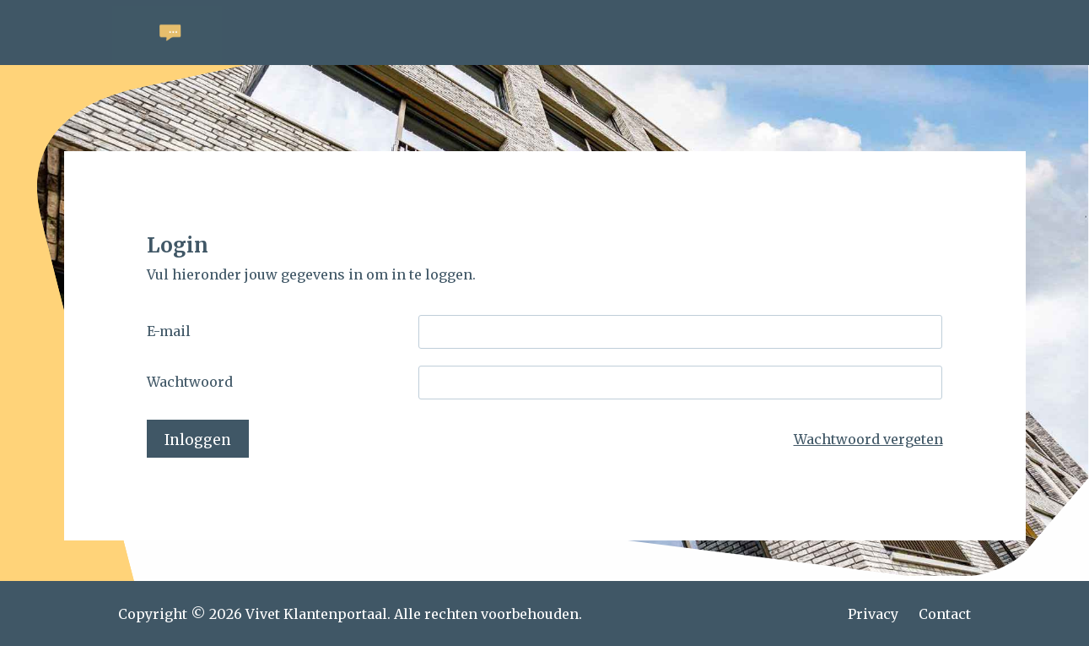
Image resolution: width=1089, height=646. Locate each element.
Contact (945, 613)
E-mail (169, 331)
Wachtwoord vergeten (868, 439)
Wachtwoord (190, 381)
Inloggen (197, 440)
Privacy (873, 613)
